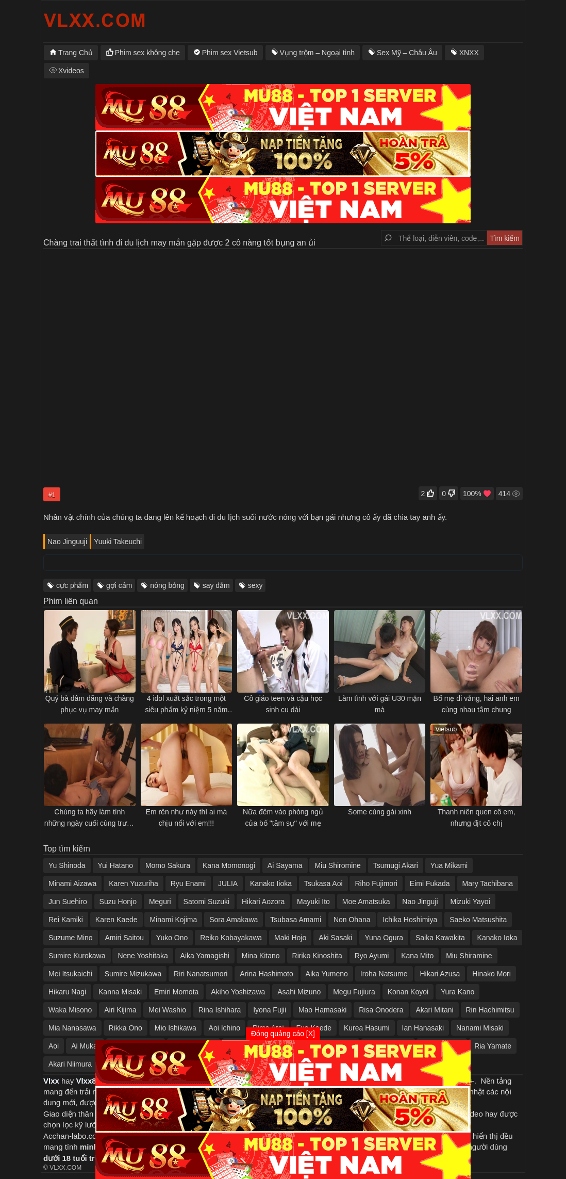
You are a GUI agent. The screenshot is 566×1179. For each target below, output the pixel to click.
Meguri (160, 901)
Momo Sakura (167, 865)
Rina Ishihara (219, 1010)
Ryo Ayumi (372, 956)
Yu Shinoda (67, 865)
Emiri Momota (176, 992)
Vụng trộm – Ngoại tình (317, 52)
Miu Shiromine (337, 865)
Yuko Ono (172, 938)
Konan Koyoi (408, 992)
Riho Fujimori (376, 883)
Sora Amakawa (233, 919)
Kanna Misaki (120, 992)
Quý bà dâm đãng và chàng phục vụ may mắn (89, 704)
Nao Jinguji (420, 901)
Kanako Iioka (271, 883)
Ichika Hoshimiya (409, 919)
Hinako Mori (491, 974)
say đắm (216, 585)
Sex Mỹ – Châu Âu (407, 52)
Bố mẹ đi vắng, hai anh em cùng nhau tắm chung (477, 704)
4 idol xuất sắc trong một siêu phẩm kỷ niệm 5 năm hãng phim (186, 704)
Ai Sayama (285, 865)
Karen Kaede (116, 919)
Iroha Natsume (384, 974)
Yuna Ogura (383, 938)
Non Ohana (352, 919)
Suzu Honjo (118, 901)
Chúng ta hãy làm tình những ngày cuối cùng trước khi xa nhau (89, 818)
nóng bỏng (167, 585)
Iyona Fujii (269, 1010)
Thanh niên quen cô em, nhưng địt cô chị (476, 817)
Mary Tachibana (487, 883)
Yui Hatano (116, 865)
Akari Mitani (434, 1010)
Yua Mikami (449, 865)
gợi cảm (119, 585)
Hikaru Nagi (67, 992)
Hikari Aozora (263, 901)
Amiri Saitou (124, 938)
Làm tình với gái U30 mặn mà (379, 704)
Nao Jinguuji (67, 541)
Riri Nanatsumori (200, 974)
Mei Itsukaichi (70, 974)
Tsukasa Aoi (323, 883)
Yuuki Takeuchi (118, 541)
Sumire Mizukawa (133, 974)
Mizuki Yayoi (470, 901)
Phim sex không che (147, 52)
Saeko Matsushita (478, 919)
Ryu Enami (188, 883)
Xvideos (71, 71)
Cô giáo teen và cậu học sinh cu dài (283, 704)
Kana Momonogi (229, 865)
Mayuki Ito (313, 901)
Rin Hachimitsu (490, 1010)
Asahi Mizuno (299, 992)
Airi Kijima (120, 1010)
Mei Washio (167, 1010)
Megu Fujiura (354, 992)
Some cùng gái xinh (379, 812)
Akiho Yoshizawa (238, 992)
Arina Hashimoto (266, 974)
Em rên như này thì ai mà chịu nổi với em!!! (186, 817)
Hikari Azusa (440, 974)
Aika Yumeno (327, 974)
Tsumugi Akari (395, 865)
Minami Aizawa (72, 883)
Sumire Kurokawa (77, 956)
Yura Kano (457, 992)
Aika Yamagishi (204, 956)
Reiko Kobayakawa (231, 938)
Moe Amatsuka (366, 901)
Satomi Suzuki (206, 901)
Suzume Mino (70, 938)
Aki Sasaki (335, 938)
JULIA (228, 883)
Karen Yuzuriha (133, 883)
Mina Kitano (261, 956)
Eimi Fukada (430, 883)
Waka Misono (70, 1010)
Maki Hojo (290, 938)
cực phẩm (72, 585)
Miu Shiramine (469, 956)
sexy (255, 585)
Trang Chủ (75, 52)
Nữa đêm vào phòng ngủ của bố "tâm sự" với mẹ (283, 817)
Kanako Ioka (497, 938)
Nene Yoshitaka (143, 956)
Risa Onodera (381, 1010)
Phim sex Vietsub (230, 52)
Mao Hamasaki (322, 1010)
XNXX (469, 52)
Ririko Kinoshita (317, 956)
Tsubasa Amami (295, 919)
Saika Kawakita (440, 938)
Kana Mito (417, 956)
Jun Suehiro (67, 901)
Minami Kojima (173, 919)
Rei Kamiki (65, 919)
